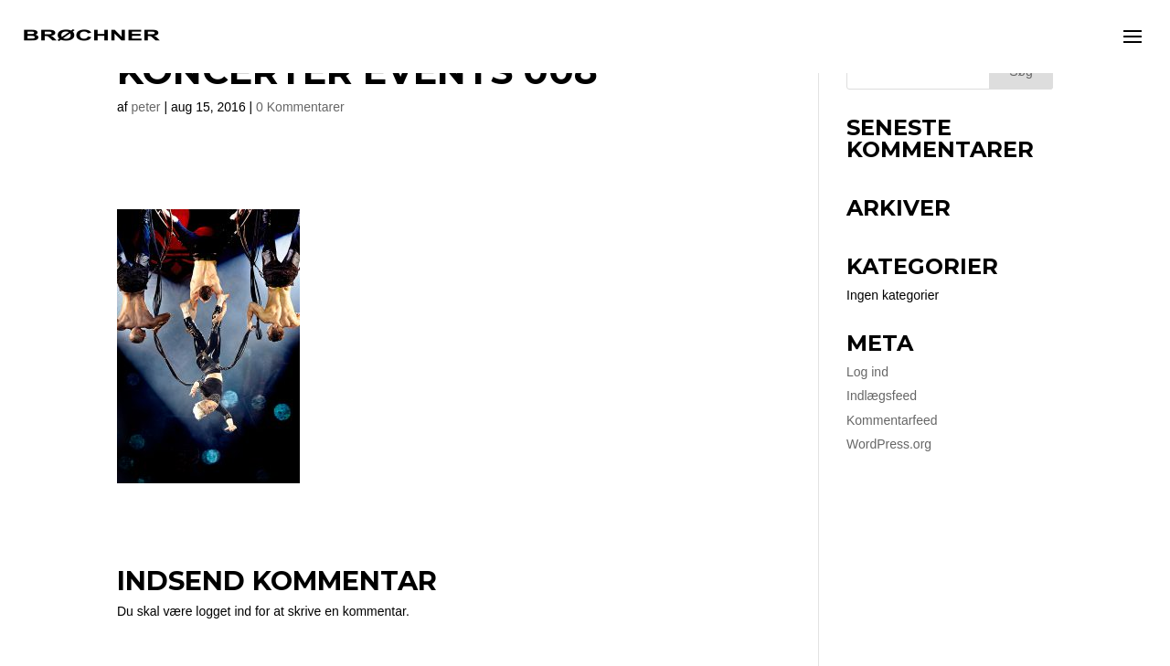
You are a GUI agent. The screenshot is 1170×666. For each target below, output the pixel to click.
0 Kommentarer (300, 107)
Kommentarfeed (892, 420)
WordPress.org (888, 444)
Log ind (867, 372)
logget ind (223, 611)
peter (146, 107)
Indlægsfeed (881, 395)
